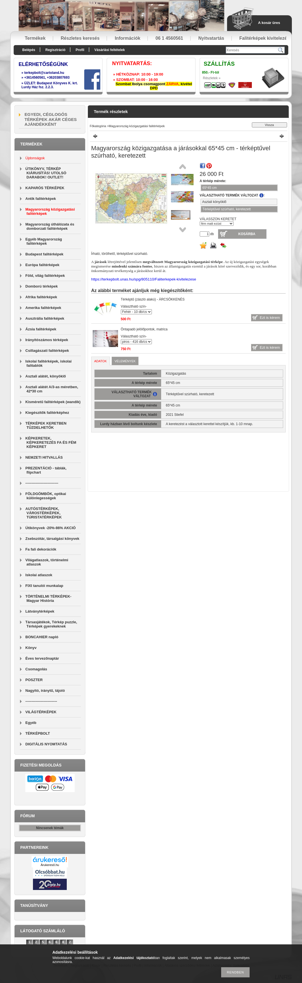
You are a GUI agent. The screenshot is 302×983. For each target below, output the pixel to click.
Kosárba (247, 234)
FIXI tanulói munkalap (44, 586)
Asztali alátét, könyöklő (45, 376)
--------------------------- (41, 483)
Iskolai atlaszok (38, 575)
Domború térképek (41, 286)
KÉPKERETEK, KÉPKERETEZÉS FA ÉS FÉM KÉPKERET (50, 442)
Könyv (31, 648)
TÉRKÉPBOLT (37, 733)
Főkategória (98, 126)
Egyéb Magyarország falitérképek (43, 241)
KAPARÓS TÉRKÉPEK (44, 188)
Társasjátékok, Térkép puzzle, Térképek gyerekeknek (51, 624)
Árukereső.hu (50, 865)
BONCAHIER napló (41, 637)
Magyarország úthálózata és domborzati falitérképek (49, 226)
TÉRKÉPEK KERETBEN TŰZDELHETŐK (45, 425)
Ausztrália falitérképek (44, 318)
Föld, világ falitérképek (45, 275)
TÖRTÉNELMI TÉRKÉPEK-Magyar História (48, 598)
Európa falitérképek (42, 265)
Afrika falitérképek (41, 297)
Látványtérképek (39, 611)
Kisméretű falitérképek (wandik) (53, 402)
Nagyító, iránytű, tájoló (45, 690)
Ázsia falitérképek (40, 329)
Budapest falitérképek (44, 254)
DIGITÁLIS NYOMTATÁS (46, 744)
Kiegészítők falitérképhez (47, 412)
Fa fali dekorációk (40, 549)
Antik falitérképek (40, 198)
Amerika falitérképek (43, 308)
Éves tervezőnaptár (42, 658)
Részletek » (212, 78)
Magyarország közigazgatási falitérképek (137, 126)
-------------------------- (41, 701)
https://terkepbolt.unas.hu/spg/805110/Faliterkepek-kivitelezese (143, 279)
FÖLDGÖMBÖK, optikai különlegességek (45, 496)
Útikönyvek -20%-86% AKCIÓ (50, 528)
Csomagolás (36, 669)
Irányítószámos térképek (46, 340)
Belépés (28, 50)
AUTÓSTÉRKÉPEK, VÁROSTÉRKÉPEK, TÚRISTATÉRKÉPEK (43, 513)
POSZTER (34, 680)
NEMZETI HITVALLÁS (44, 457)
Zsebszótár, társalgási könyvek (52, 538)
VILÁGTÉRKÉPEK (41, 712)
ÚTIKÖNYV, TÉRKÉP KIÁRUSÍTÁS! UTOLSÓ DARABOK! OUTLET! (45, 173)
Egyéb (30, 723)
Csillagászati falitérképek (47, 350)
